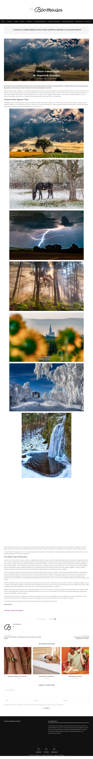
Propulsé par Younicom (58, 755)
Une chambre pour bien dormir (46, 676)
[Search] (91, 21)
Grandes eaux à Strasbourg (16, 610)
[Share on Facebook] (52, 619)
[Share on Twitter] (53, 619)
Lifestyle (9, 21)
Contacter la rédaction (67, 21)
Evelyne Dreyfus (42, 78)
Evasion (16, 21)
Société (22, 21)
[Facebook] (85, 21)
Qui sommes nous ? (79, 21)
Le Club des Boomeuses (39, 21)
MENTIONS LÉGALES (47, 755)
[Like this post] (50, 619)
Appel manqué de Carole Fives (75, 676)
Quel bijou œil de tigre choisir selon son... (17, 676)
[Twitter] (87, 21)
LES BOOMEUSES (36, 755)
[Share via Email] (55, 619)
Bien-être (29, 21)
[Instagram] (88, 21)
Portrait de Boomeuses (54, 21)
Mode (2, 21)
